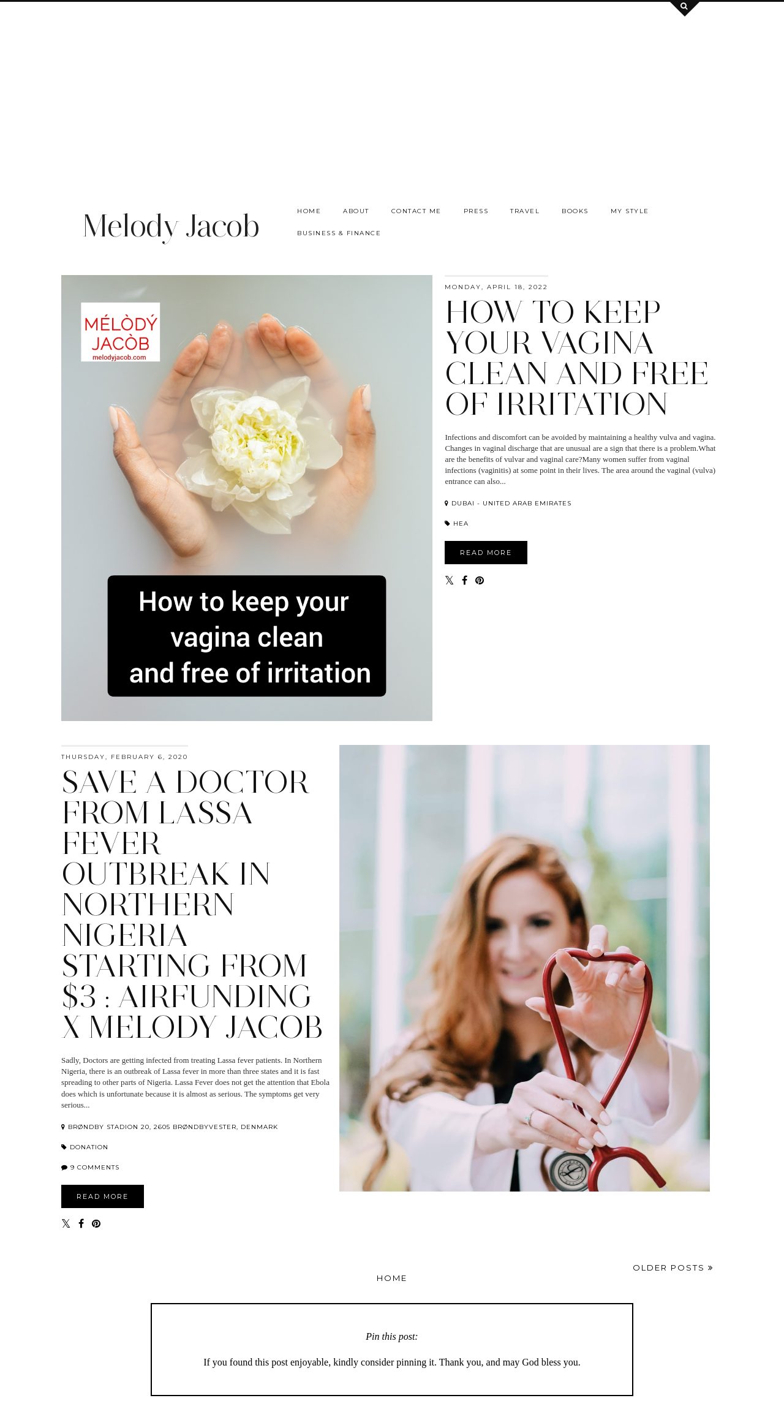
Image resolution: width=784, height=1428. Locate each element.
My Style (630, 211)
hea (457, 523)
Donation (84, 1147)
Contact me (416, 211)
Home (309, 211)
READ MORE (486, 552)
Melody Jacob (170, 225)
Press (476, 211)
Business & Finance (339, 233)
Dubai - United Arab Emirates (508, 503)
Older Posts (673, 1267)
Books (575, 211)
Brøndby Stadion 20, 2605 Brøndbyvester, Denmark (169, 1127)
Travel (525, 211)
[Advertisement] (392, 87)
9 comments (94, 1167)
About (356, 211)
